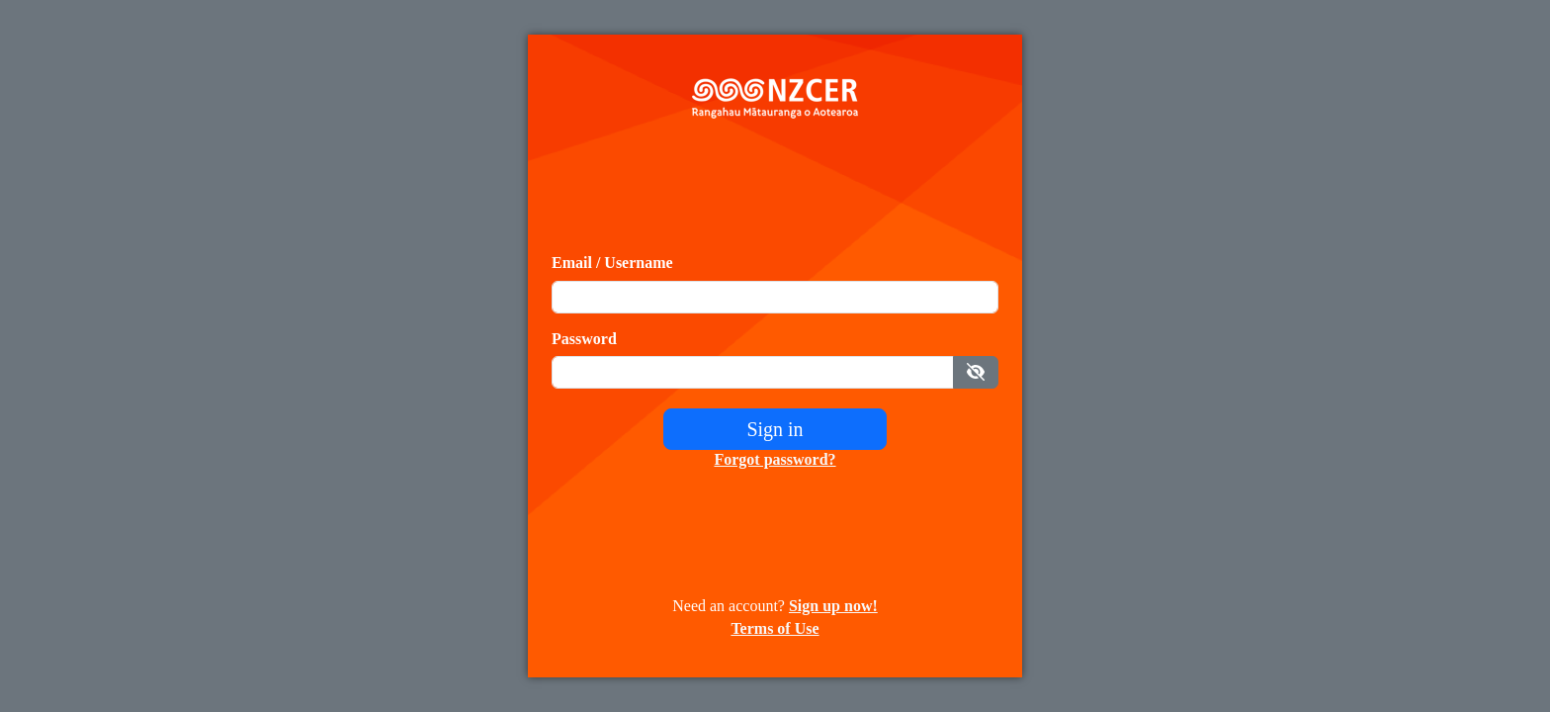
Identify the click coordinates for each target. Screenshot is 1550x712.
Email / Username (612, 262)
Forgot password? (774, 459)
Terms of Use (774, 628)
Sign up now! (833, 605)
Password (584, 338)
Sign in (774, 429)
